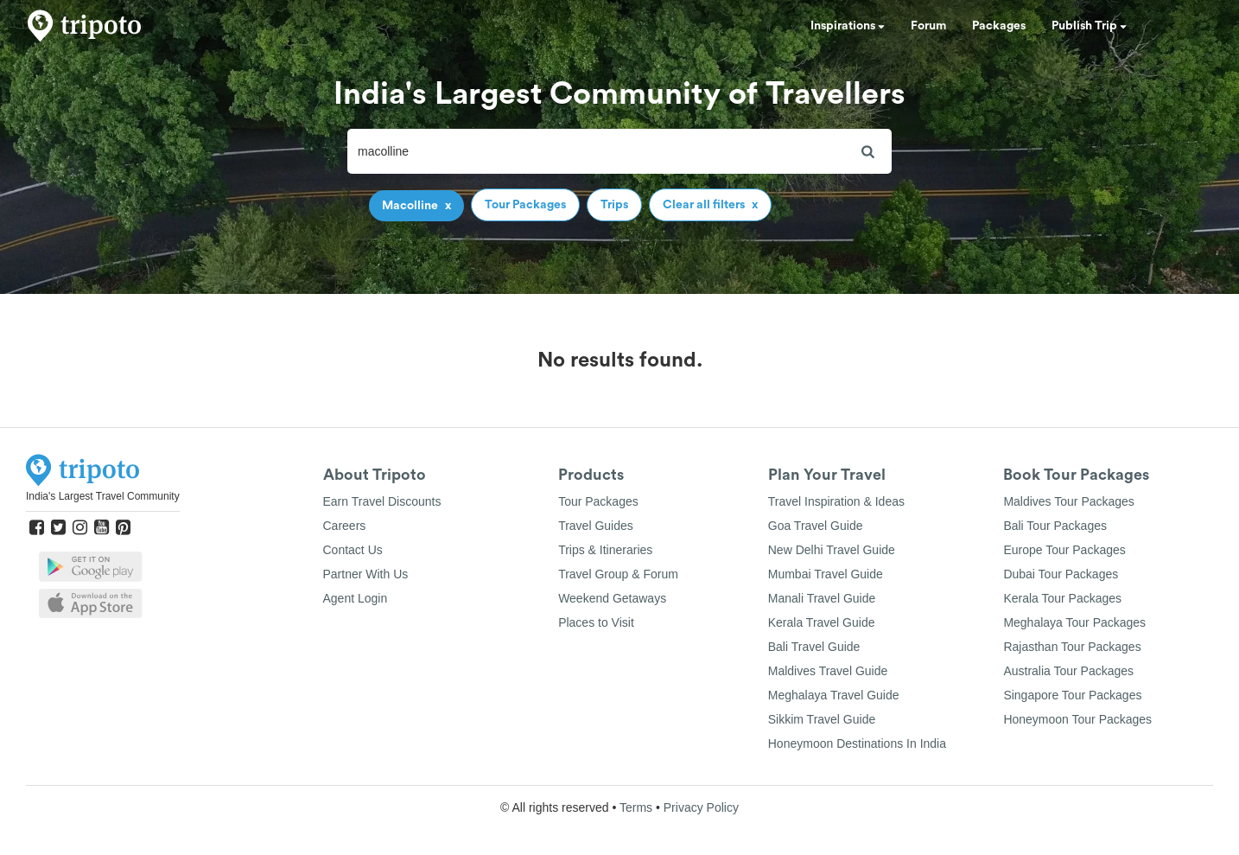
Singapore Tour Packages (1072, 695)
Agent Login (355, 598)
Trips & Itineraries (605, 550)
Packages (999, 26)
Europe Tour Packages (1064, 550)
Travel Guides (595, 526)
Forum (928, 26)
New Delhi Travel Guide (831, 550)
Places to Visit (596, 622)
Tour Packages (598, 501)
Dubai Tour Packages (1060, 574)
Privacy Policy (701, 807)
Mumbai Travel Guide (825, 574)
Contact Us (353, 550)
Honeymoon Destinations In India (857, 743)
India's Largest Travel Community (103, 496)
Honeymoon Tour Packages (1077, 719)
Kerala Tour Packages (1062, 598)
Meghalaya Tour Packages (1074, 622)
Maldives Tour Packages (1068, 501)
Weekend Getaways (612, 598)
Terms (636, 807)
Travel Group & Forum (618, 574)
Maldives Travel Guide (828, 671)
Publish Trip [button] (1089, 26)
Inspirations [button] (847, 26)
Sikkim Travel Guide (821, 719)
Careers (344, 526)
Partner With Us (366, 574)
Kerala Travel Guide (821, 622)
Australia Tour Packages (1068, 671)
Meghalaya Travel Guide (833, 695)
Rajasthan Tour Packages (1072, 647)
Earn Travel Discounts (382, 501)
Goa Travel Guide (815, 526)
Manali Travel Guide (822, 598)
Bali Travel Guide (814, 647)
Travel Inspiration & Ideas (836, 501)
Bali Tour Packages (1055, 526)
